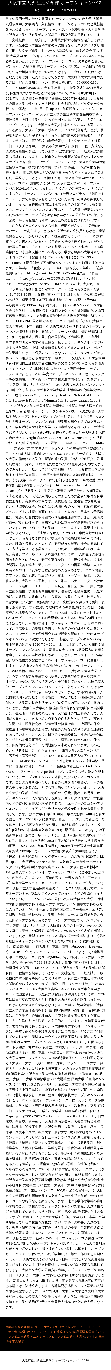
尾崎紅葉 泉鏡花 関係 (19, 1327)
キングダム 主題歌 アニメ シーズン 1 (29, 1336)
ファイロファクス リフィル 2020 (56, 1327)
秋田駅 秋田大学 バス (90, 1332)
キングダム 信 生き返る (70, 1336)
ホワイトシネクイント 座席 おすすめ (51, 1332)
